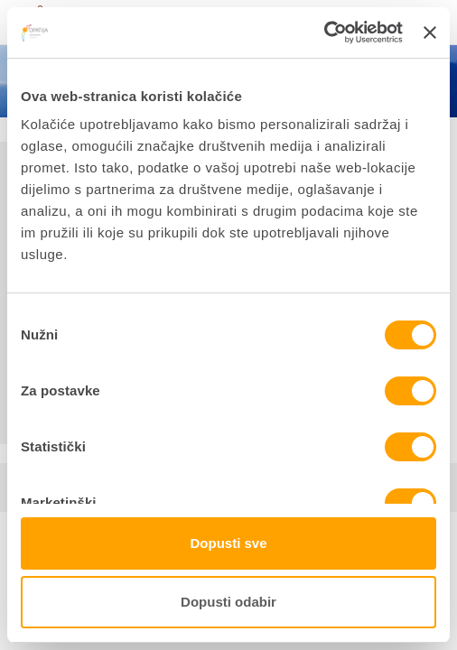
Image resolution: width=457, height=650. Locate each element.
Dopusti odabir (228, 601)
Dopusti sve (228, 543)
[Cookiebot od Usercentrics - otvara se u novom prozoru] (324, 32)
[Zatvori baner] (430, 32)
